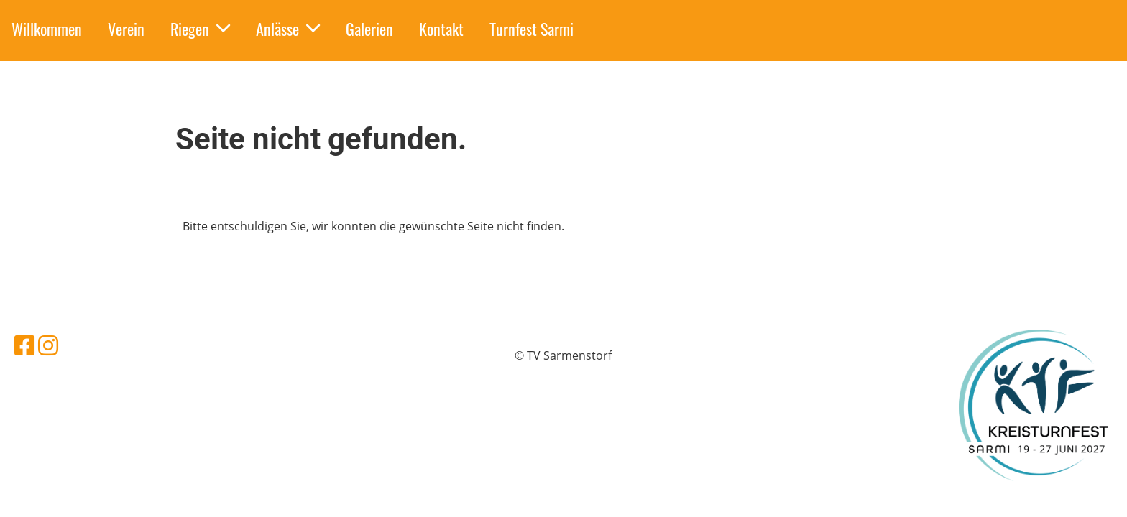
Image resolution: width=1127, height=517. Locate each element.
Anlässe (288, 28)
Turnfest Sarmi (531, 28)
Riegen (200, 28)
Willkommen (47, 28)
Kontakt (441, 28)
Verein (126, 28)
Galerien (369, 28)
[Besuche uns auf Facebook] (24, 345)
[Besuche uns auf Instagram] (48, 345)
